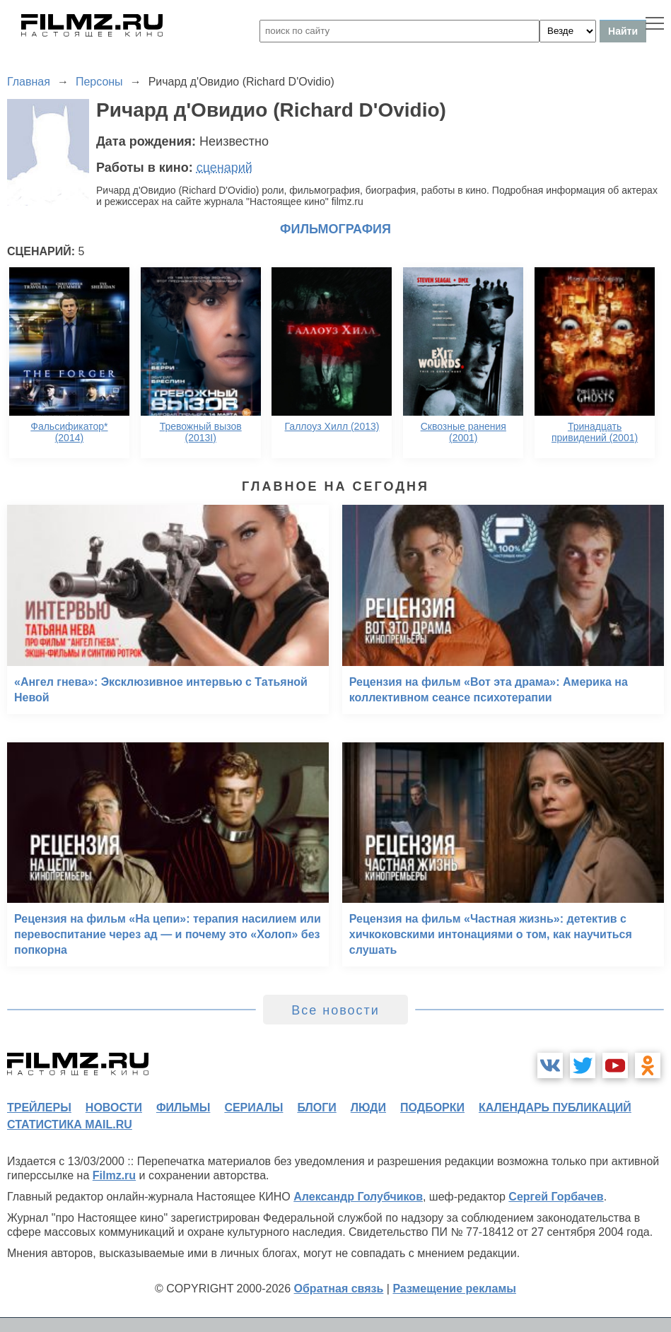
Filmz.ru (114, 1175)
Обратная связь (339, 1289)
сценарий (224, 167)
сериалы (253, 1108)
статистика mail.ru (69, 1124)
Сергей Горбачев (555, 1197)
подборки (432, 1108)
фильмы (183, 1108)
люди (368, 1108)
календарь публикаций (555, 1108)
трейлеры (39, 1108)
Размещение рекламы (454, 1289)
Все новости (335, 1010)
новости (114, 1108)
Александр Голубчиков (358, 1197)
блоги (316, 1108)
